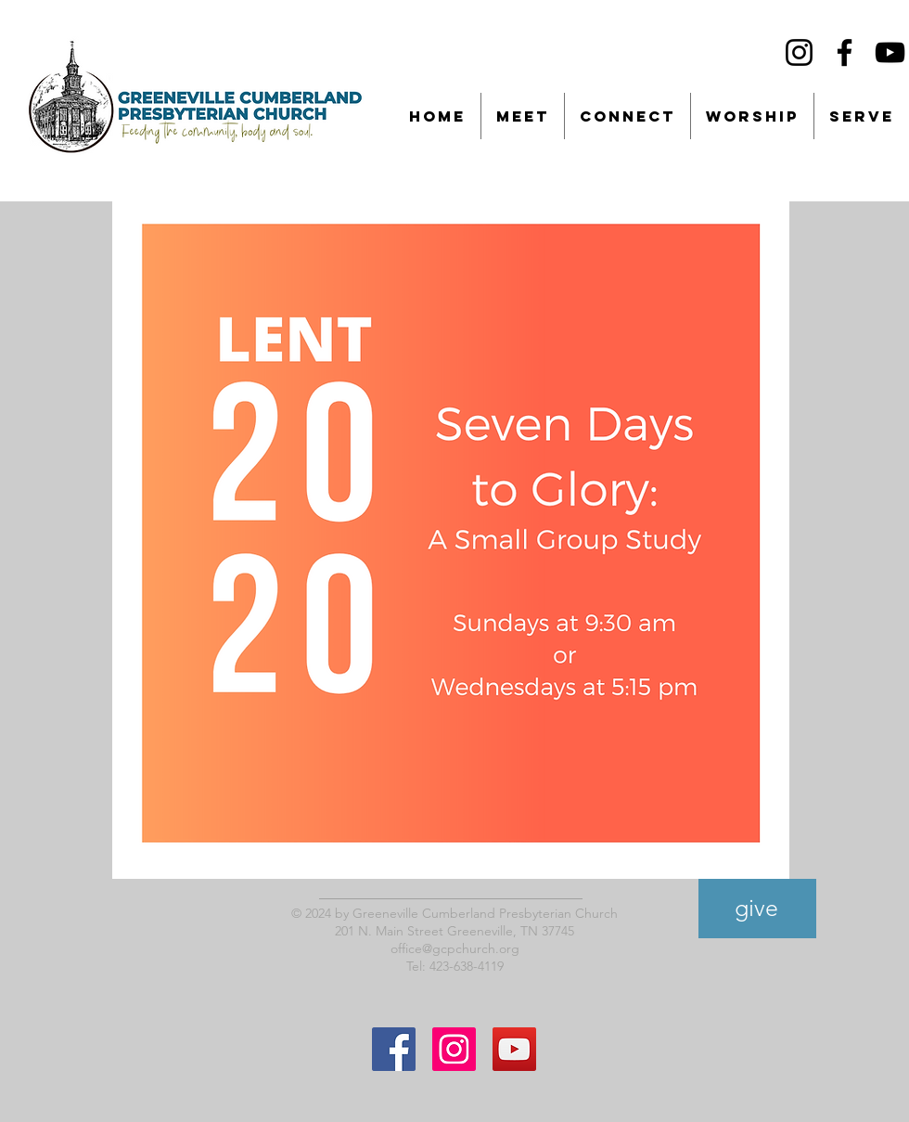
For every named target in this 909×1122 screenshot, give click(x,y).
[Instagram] (799, 52)
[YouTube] (890, 52)
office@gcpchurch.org (454, 948)
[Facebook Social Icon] (394, 1049)
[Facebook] (844, 52)
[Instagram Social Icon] (454, 1049)
